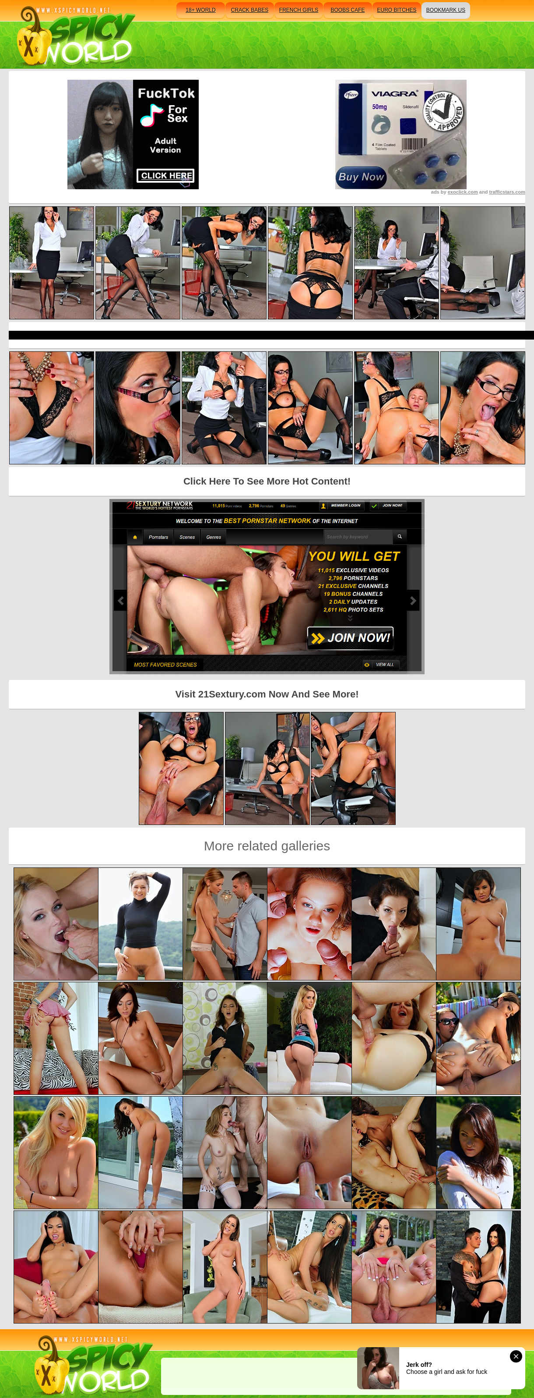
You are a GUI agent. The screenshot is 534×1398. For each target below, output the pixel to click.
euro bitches (396, 10)
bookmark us (445, 10)
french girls (298, 10)
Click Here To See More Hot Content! (267, 481)
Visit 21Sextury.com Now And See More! (267, 694)
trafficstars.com (507, 192)
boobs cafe (347, 10)
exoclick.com (463, 192)
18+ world (200, 10)
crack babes (249, 10)
